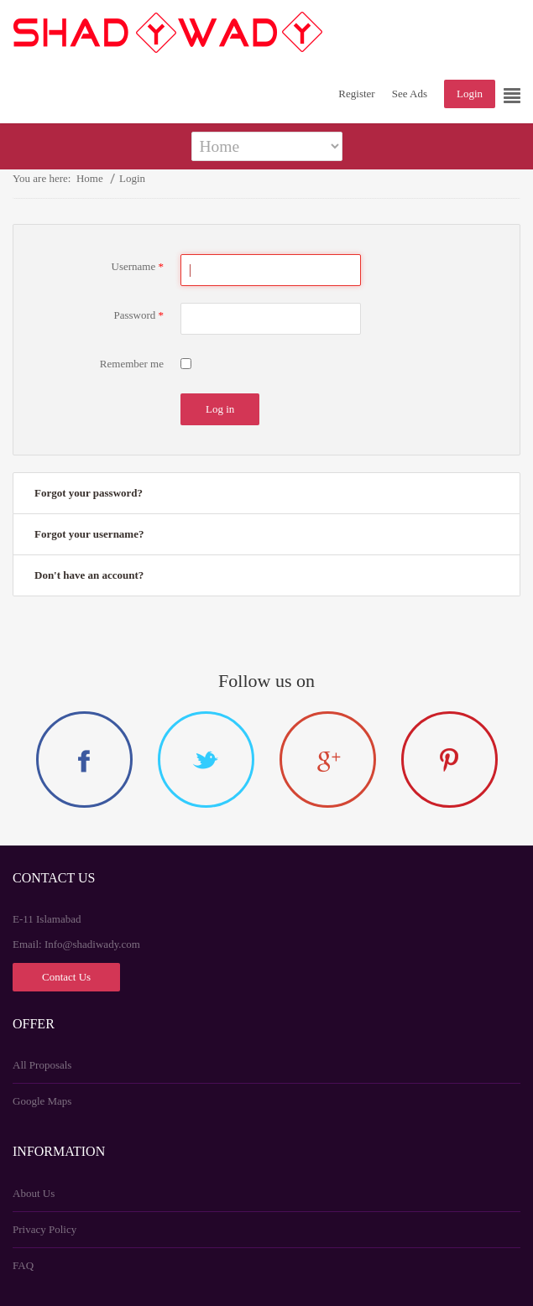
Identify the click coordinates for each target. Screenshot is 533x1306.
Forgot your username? (89, 534)
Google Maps (42, 1101)
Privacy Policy (44, 1229)
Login (470, 93)
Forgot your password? (88, 492)
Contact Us (66, 976)
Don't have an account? (89, 575)
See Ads (409, 93)
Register (356, 93)
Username (138, 266)
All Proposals (42, 1065)
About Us (34, 1193)
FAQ (23, 1265)
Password (138, 315)
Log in (220, 409)
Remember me (132, 363)
